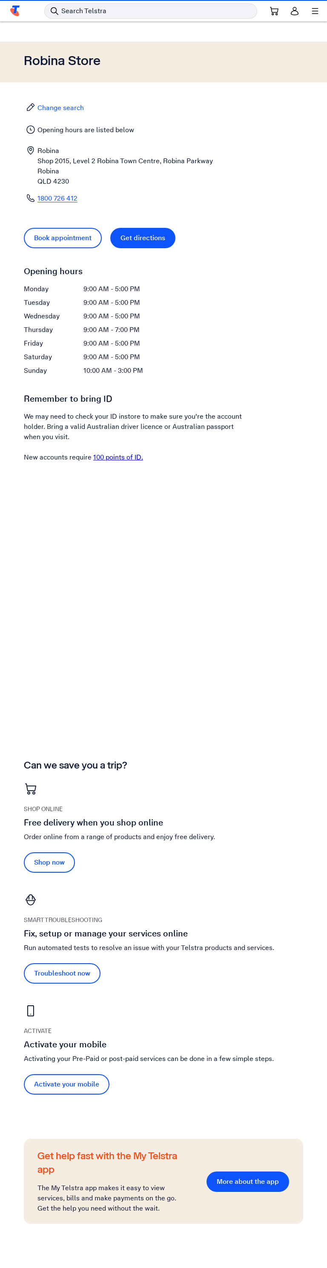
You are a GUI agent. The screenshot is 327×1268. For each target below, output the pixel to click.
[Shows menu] (315, 11)
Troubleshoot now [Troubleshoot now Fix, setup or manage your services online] (62, 973)
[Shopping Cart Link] (274, 11)
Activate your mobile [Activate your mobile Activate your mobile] (66, 1084)
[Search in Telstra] (150, 11)
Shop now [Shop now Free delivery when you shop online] (49, 862)
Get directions (142, 237)
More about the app (248, 1181)
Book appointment (63, 237)
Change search (55, 107)
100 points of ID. (118, 457)
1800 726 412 (57, 198)
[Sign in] (294, 11)
